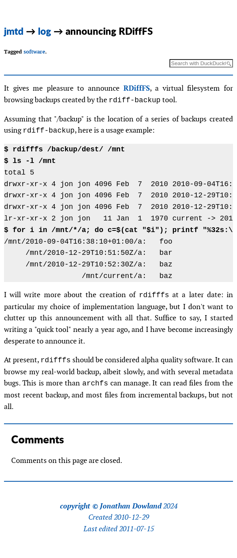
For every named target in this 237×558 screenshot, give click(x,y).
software (34, 51)
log (44, 31)
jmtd (14, 31)
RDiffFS (136, 88)
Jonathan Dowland (130, 506)
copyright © (79, 506)
